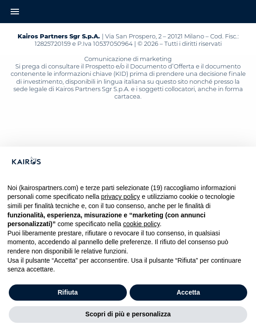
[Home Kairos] (128, 11)
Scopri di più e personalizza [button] (127, 314)
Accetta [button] (188, 292)
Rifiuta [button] (67, 292)
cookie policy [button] (141, 224)
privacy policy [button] (120, 196)
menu (14, 11)
